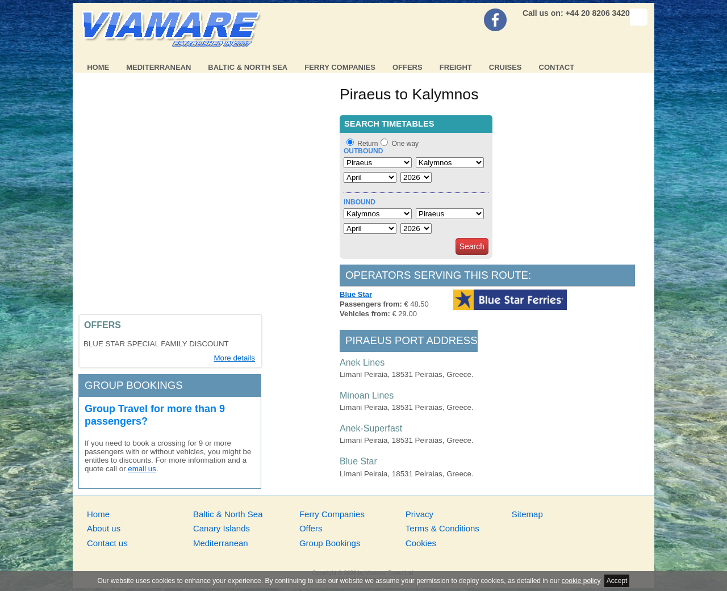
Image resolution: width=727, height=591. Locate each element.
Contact (557, 67)
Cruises (505, 67)
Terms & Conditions (442, 528)
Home (98, 67)
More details (234, 358)
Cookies (421, 543)
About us (103, 528)
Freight (456, 67)
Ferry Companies (339, 67)
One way (405, 144)
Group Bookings (330, 543)
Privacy (419, 514)
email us (142, 468)
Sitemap (527, 514)
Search (471, 246)
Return (367, 144)
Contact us (107, 543)
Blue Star (356, 294)
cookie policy (581, 581)
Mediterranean (158, 67)
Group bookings (134, 385)
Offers (407, 67)
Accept (617, 581)
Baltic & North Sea (247, 67)
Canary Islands (221, 528)
